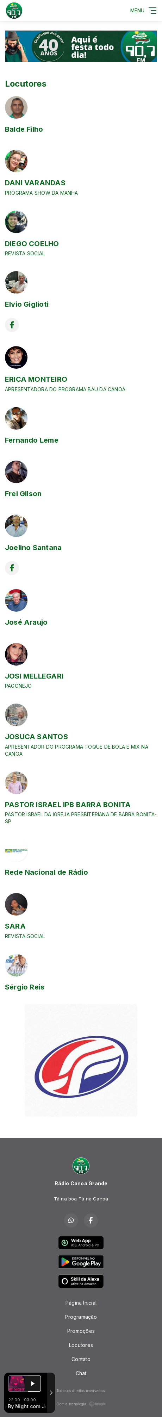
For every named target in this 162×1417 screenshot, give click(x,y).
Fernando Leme (31, 440)
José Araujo (26, 622)
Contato (80, 1359)
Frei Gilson (23, 493)
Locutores (81, 1345)
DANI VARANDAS (35, 183)
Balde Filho (24, 129)
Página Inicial (81, 1303)
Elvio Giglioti (27, 304)
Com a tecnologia (80, 1404)
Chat (81, 1373)
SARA (15, 926)
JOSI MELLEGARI (34, 676)
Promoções (81, 1331)
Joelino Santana (33, 547)
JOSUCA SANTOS (36, 736)
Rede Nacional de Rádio (46, 872)
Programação (81, 1317)
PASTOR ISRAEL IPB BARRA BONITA (68, 804)
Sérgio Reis (24, 987)
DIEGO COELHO (32, 243)
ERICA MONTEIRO (36, 379)
